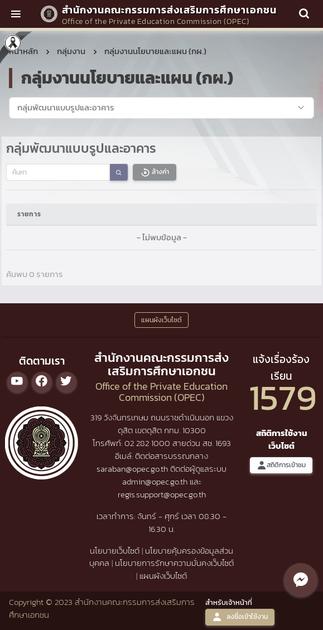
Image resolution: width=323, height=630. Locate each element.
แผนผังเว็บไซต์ (163, 575)
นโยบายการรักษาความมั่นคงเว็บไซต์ (174, 562)
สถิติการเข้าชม (281, 465)
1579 (283, 397)
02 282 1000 (148, 443)
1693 (223, 443)
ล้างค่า (154, 172)
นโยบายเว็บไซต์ (114, 550)
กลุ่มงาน (71, 51)
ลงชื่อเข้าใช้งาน (240, 617)
